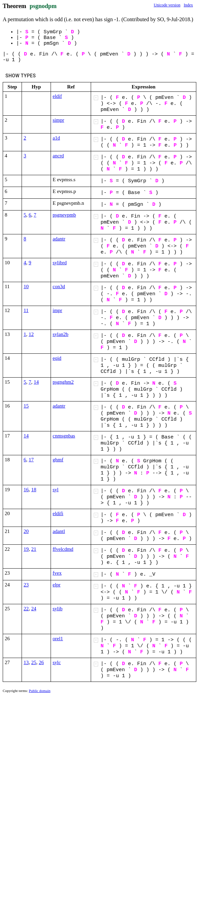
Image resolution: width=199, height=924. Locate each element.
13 (26, 662)
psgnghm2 (63, 382)
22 (26, 608)
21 (33, 549)
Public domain (40, 691)
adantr (59, 238)
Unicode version (167, 5)
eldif (57, 96)
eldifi (58, 513)
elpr (56, 584)
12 (31, 334)
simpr (58, 120)
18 (33, 489)
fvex (57, 573)
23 (26, 584)
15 (26, 406)
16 (26, 489)
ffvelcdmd (63, 549)
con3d (59, 286)
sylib (57, 608)
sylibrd (60, 262)
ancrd (58, 155)
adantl (59, 531)
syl (56, 489)
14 (36, 382)
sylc (57, 662)
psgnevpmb (64, 215)
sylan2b (60, 334)
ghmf (58, 459)
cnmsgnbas (64, 435)
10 (26, 286)
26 (41, 662)
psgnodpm (43, 6)
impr (57, 310)
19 (26, 549)
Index (188, 5)
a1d (56, 138)
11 (26, 310)
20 (26, 531)
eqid (57, 358)
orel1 (58, 638)
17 (31, 459)
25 (33, 662)
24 (33, 608)
